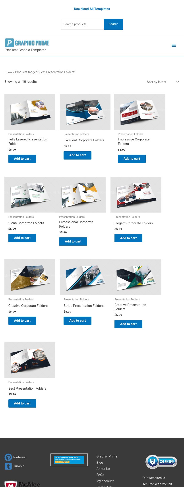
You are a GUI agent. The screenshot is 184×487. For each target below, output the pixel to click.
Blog (100, 377)
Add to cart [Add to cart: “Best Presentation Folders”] (67, 315)
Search (115, 24)
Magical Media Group (92, 475)
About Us (103, 383)
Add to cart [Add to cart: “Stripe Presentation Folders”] (157, 234)
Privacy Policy (107, 408)
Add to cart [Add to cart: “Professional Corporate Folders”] (22, 234)
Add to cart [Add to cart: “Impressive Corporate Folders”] (112, 154)
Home (8, 71)
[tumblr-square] (14, 381)
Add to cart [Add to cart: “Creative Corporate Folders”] (112, 234)
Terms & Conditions (111, 414)
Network (148, 469)
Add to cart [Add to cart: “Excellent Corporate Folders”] (67, 154)
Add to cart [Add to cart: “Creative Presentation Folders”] (22, 315)
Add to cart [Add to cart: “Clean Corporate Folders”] (157, 153)
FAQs (100, 390)
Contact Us (105, 402)
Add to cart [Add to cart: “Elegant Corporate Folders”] (67, 234)
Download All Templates (92, 8)
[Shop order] (162, 81)
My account (105, 396)
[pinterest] (15, 372)
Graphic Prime (107, 371)
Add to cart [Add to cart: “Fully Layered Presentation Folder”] (22, 154)
